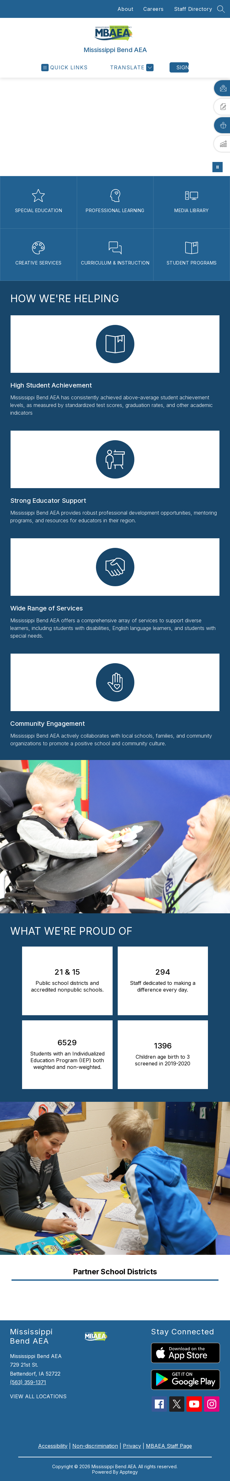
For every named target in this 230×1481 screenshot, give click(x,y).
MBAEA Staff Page (169, 1446)
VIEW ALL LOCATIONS (38, 1396)
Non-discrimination (95, 1446)
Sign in (182, 67)
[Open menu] (64, 68)
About (125, 9)
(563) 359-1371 (28, 1382)
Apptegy (129, 1472)
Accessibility (52, 1446)
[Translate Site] (131, 68)
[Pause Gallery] (217, 167)
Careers (153, 9)
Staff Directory (193, 9)
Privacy (132, 1446)
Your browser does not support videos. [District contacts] (115, 127)
